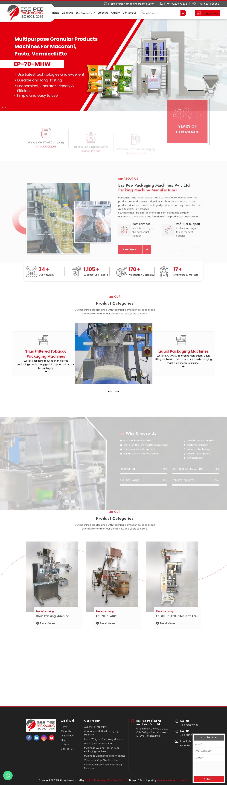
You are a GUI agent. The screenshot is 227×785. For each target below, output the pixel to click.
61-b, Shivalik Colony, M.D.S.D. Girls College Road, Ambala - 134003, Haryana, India (152, 732)
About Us (67, 12)
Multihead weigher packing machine (104, 755)
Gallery (115, 12)
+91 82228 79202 (189, 725)
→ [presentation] (117, 406)
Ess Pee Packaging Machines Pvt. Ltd (105, 780)
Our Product (68, 735)
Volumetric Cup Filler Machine (101, 760)
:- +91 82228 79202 (175, 3)
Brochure (103, 12)
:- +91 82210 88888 (208, 3)
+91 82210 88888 (189, 735)
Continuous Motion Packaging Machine (101, 733)
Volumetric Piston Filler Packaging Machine (103, 766)
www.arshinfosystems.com (173, 780)
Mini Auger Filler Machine (98, 743)
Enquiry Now (211, 13)
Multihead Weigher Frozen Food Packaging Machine (102, 749)
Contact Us (129, 12)
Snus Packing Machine (52, 631)
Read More (45, 638)
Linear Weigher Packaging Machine (103, 739)
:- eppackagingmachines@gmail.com (131, 3)
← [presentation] (110, 406)
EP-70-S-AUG (106, 631)
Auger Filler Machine (95, 726)
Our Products (84, 13)
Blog (63, 740)
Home (55, 12)
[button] (3, 62)
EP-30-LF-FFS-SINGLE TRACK (177, 631)
